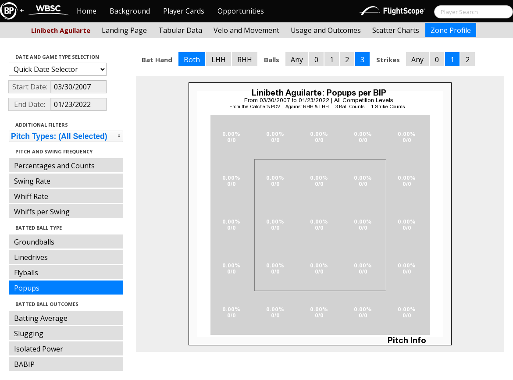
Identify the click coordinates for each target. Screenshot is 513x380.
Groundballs (34, 242)
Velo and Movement (246, 30)
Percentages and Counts (54, 165)
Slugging (28, 333)
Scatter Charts (395, 30)
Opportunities (240, 11)
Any (297, 59)
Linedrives (31, 257)
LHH (218, 59)
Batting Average (41, 318)
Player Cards (183, 11)
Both (192, 59)
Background (130, 11)
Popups (26, 288)
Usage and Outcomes (326, 30)
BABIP (24, 364)
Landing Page (124, 30)
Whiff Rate (31, 196)
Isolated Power (38, 349)
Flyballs (26, 272)
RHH (244, 59)
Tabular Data (180, 30)
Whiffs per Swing (42, 212)
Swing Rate (32, 181)
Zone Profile (451, 30)
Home (86, 11)
